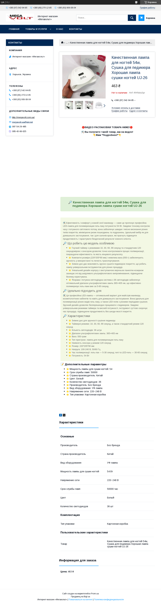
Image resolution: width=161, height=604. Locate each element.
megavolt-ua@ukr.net (22, 122)
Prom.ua (95, 593)
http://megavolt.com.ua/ (23, 117)
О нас (59, 29)
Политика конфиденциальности (109, 599)
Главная (14, 29)
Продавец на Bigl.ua (80, 596)
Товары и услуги (36, 29)
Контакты (75, 29)
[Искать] (132, 18)
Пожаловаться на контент (80, 599)
